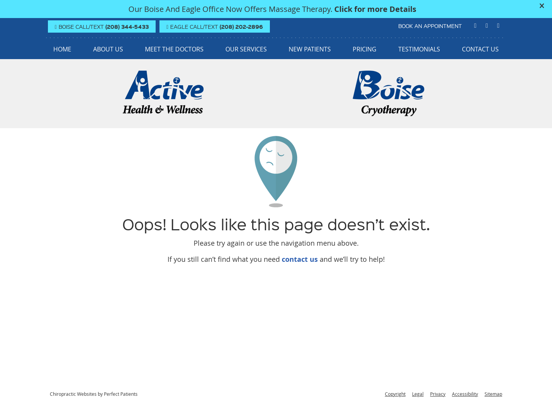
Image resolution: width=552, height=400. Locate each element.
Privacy (437, 394)
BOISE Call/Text (102, 26)
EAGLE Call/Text (214, 26)
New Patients (310, 49)
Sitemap (493, 394)
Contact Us (480, 49)
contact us (300, 259)
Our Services (246, 49)
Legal (418, 394)
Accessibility (465, 394)
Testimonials (419, 49)
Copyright (395, 394)
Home (62, 49)
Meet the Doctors (174, 49)
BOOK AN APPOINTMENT (430, 25)
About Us (108, 49)
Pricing (364, 49)
